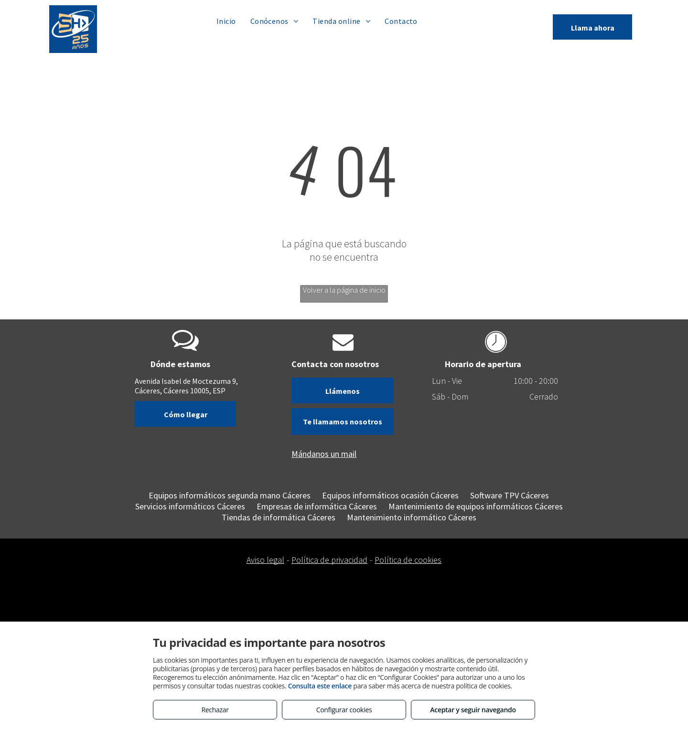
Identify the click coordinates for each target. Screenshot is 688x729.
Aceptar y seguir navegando (473, 709)
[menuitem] (226, 20)
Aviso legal (265, 559)
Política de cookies (408, 559)
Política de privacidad (329, 559)
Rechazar (214, 709)
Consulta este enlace (320, 685)
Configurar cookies (344, 709)
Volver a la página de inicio (344, 290)
